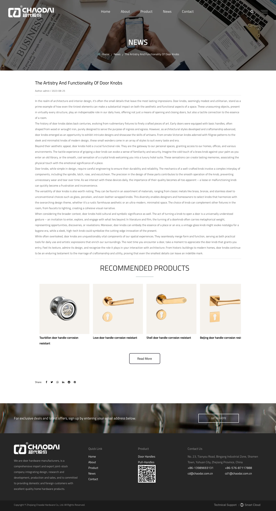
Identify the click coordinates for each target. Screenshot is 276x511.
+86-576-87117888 (238, 468)
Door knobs (179, 101)
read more (144, 358)
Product (146, 11)
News (167, 11)
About (125, 11)
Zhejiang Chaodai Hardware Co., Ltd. (45, 505)
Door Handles (146, 456)
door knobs (70, 236)
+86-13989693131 (201, 468)
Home (105, 11)
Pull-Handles (146, 462)
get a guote (218, 418)
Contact (188, 11)
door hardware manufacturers (41, 460)
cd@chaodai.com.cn (200, 473)
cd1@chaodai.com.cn (238, 473)
